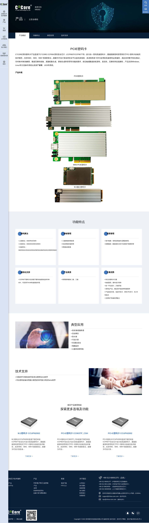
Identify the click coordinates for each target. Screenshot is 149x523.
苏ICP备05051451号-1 (134, 519)
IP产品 (9, 483)
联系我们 (82, 493)
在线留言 (82, 496)
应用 (35, 488)
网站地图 (19, 519)
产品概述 (22, 35)
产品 (4, 21)
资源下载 (64, 483)
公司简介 (82, 483)
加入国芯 (82, 491)
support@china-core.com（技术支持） (114, 496)
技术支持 (64, 35)
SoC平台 (10, 486)
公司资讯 (4, 37)
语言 (4, 63)
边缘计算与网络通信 (39, 493)
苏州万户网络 (121, 519)
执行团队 (82, 486)
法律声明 (10, 519)
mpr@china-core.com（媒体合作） (113, 500)
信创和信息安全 (38, 491)
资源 (4, 29)
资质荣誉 (82, 488)
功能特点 (36, 35)
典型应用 (50, 35)
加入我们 (4, 46)
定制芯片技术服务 (4, 13)
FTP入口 (64, 486)
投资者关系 (4, 54)
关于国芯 (82, 479)
